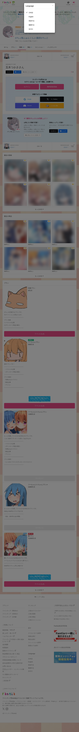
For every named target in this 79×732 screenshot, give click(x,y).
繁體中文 (31, 25)
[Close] (52, 5)
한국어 (31, 29)
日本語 (31, 12)
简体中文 (31, 21)
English (31, 17)
